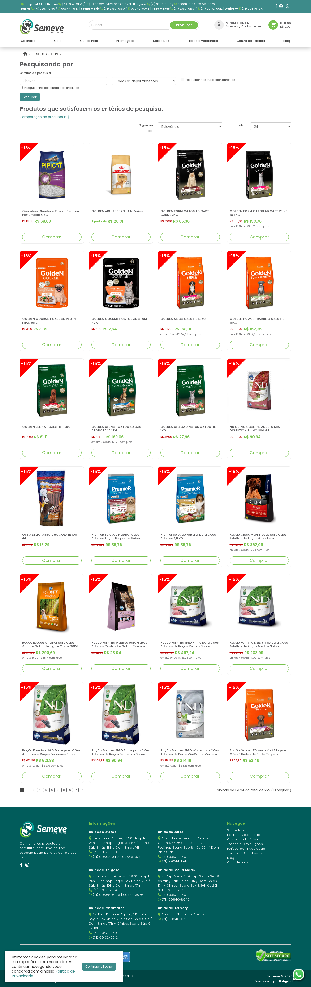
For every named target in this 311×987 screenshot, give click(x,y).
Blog (230, 858)
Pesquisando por (47, 54)
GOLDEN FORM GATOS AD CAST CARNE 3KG (184, 213)
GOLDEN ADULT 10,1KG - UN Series (117, 211)
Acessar (232, 25)
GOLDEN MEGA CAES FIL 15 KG (183, 319)
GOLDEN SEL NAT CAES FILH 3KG (46, 427)
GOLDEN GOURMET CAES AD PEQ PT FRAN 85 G (49, 321)
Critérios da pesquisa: (36, 73)
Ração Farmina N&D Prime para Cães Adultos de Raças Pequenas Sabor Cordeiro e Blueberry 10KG (51, 754)
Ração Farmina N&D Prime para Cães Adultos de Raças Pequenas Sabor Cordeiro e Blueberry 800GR (120, 754)
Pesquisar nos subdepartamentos (208, 80)
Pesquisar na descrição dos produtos (49, 88)
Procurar (184, 24)
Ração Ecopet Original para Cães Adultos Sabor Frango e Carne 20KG (50, 644)
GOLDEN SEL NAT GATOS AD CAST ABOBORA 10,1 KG (117, 429)
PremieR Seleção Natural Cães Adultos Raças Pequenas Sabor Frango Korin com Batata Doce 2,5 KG (120, 538)
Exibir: (241, 125)
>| (82, 790)
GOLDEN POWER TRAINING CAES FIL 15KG (257, 321)
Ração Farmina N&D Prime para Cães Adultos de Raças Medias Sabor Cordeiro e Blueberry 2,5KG (259, 646)
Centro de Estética (242, 839)
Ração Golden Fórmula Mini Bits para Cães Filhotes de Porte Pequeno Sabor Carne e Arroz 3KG (258, 754)
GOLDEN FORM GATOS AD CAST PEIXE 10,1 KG (258, 213)
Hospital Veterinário (243, 834)
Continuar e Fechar (99, 967)
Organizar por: (146, 128)
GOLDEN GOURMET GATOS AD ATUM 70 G (119, 321)
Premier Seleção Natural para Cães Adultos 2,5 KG (188, 536)
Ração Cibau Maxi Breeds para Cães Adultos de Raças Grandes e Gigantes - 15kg (258, 538)
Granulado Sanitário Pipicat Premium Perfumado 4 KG (51, 213)
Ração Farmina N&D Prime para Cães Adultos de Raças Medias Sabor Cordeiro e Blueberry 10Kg (189, 646)
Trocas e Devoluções (245, 844)
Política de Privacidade (246, 848)
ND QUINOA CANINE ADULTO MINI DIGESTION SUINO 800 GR (255, 429)
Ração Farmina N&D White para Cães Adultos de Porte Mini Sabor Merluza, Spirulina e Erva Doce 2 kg (189, 754)
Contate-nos (237, 862)
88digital (285, 981)
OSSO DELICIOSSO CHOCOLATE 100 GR (49, 536)
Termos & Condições (244, 853)
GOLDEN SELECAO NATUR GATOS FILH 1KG (189, 429)
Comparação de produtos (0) (44, 117)
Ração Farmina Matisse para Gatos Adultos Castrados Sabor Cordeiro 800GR (119, 646)
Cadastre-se (251, 25)
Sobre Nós (236, 830)
